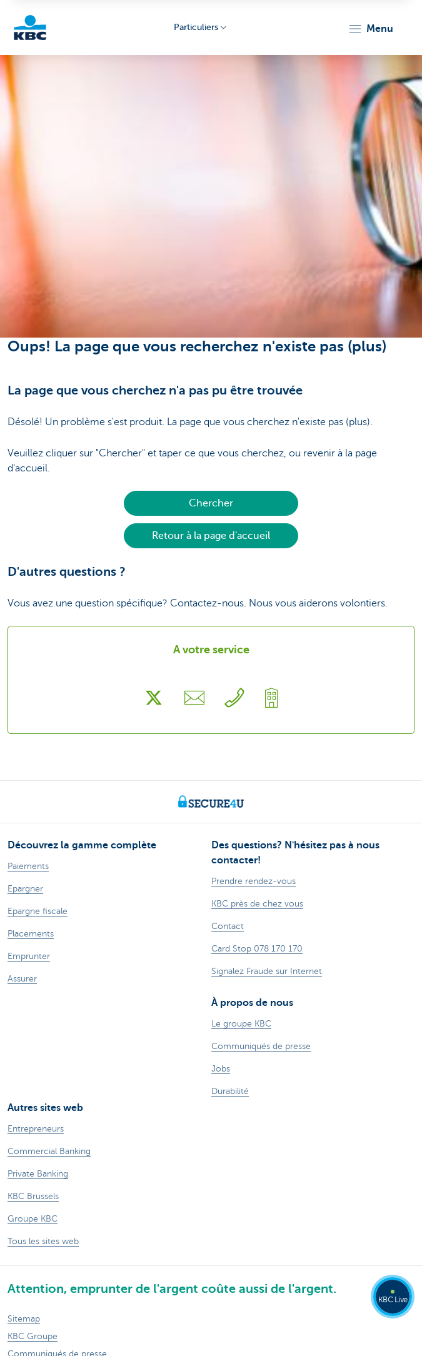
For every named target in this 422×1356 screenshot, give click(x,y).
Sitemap (24, 1318)
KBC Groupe (33, 1336)
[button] (370, 29)
